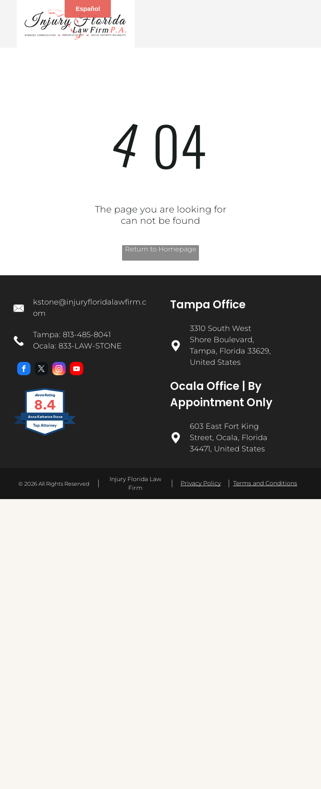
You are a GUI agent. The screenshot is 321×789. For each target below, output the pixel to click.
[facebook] (24, 369)
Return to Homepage (160, 249)
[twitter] (41, 369)
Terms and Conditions (265, 483)
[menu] (302, 24)
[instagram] (59, 369)
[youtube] (76, 369)
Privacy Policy (201, 483)
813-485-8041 (87, 334)
